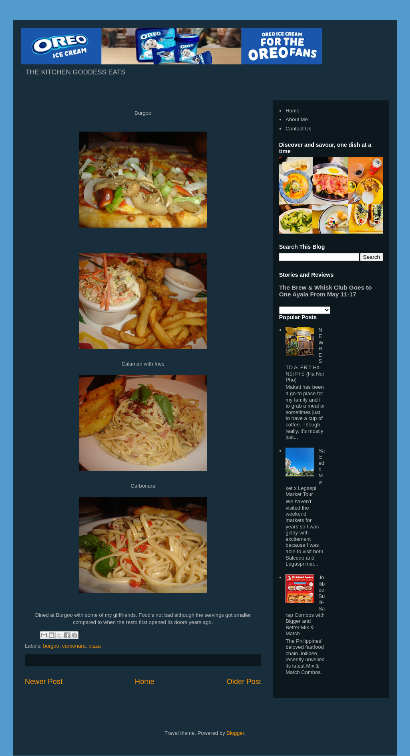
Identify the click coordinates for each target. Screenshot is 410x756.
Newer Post (43, 682)
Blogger (235, 733)
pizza (94, 646)
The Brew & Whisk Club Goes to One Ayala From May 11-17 (325, 291)
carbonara (74, 646)
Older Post (244, 682)
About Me (296, 119)
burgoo (51, 646)
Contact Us (298, 129)
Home (145, 682)
